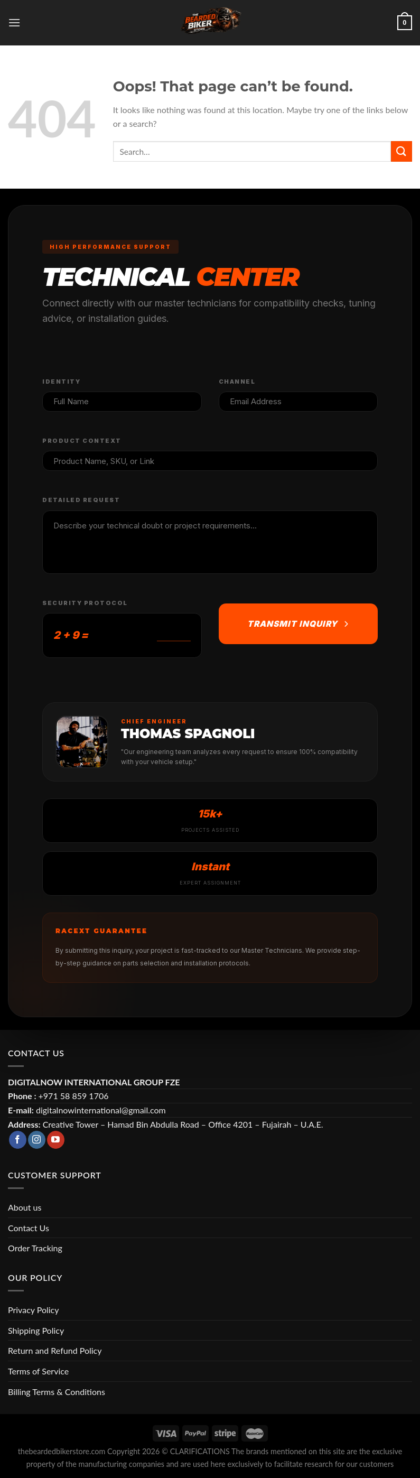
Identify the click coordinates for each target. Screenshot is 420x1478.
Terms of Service (38, 1371)
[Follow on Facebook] (17, 1140)
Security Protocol (85, 603)
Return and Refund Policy (54, 1350)
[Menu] (14, 22)
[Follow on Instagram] (36, 1140)
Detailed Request (81, 500)
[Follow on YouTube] (55, 1140)
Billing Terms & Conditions (56, 1392)
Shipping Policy (36, 1330)
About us (24, 1207)
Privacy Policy (33, 1310)
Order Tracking (35, 1248)
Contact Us (28, 1228)
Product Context (82, 440)
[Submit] (401, 151)
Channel (237, 381)
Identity (61, 381)
